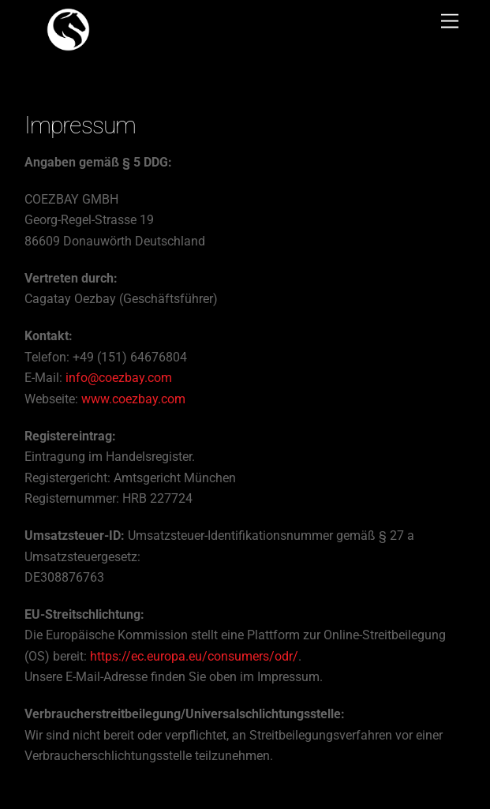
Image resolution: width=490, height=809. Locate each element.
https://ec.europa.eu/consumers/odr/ (194, 656)
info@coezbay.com (118, 377)
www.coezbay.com (133, 398)
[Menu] (450, 21)
